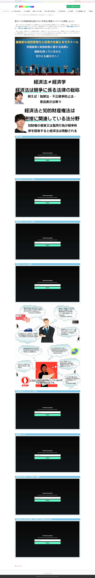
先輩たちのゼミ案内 (37, 11)
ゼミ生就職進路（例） (81, 11)
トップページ (5, 11)
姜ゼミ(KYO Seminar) (24, 6)
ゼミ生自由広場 (61, 11)
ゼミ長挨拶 (70, 11)
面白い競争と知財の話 (50, 11)
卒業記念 (91, 11)
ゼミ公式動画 (27, 11)
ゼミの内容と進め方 (16, 11)
